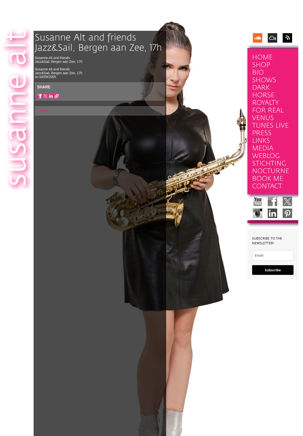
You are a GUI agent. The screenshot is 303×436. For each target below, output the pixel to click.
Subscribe (273, 270)
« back (42, 111)
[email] (273, 255)
